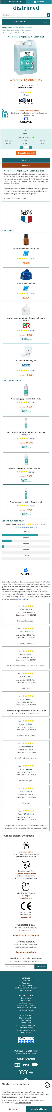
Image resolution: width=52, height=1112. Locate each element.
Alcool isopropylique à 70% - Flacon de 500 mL (26, 468)
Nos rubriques (26, 1023)
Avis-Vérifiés (45, 582)
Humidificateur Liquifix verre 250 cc (26, 249)
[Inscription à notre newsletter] (20, 966)
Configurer (13, 1109)
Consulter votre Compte (26, 1005)
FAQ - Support (26, 1000)
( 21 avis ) (31, 472)
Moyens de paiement (26, 985)
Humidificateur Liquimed (26, 283)
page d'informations (20, 599)
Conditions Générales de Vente (26, 988)
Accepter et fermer (39, 1109)
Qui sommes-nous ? (26, 980)
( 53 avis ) (31, 402)
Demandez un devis (26, 952)
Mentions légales (26, 990)
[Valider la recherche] (48, 15)
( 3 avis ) (32, 505)
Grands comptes (26, 1033)
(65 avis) (26, 95)
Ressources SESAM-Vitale (26, 1025)
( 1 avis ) (32, 259)
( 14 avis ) (31, 371)
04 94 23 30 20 (20, 935)
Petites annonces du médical (26, 1030)
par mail (35, 935)
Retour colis (26, 983)
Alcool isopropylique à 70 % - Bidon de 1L (26, 399)
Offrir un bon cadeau (26, 1018)
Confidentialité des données (26, 1008)
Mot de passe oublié (26, 1003)
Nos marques (26, 1020)
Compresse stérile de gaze (26, 361)
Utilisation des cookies (26, 1010)
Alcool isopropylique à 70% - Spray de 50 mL (26, 502)
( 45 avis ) (31, 331)
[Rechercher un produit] (24, 15)
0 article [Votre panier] (39, 2)
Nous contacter (26, 998)
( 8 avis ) (32, 438)
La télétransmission (26, 1028)
